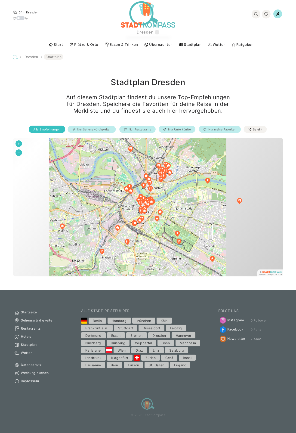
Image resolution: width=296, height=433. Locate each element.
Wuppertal (143, 343)
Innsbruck (93, 358)
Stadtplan (190, 44)
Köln (164, 321)
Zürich (150, 358)
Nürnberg (93, 343)
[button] (212, 258)
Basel (187, 358)
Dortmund (93, 335)
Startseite (25, 312)
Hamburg (119, 321)
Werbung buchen (31, 373)
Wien (122, 350)
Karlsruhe (93, 350)
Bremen (136, 335)
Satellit (255, 129)
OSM (269, 274)
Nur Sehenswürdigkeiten (91, 129)
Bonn (166, 343)
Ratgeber (242, 44)
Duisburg (118, 343)
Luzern (133, 365)
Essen (116, 335)
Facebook (231, 329)
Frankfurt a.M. (96, 328)
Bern (114, 365)
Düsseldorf (151, 328)
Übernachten (158, 44)
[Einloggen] (277, 13)
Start (56, 44)
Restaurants (27, 328)
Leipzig (176, 328)
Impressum (26, 381)
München (143, 321)
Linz (156, 350)
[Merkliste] (266, 14)
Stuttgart (125, 328)
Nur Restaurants (137, 129)
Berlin (97, 321)
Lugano (180, 365)
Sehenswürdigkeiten (34, 320)
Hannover (183, 335)
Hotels (22, 337)
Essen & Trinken (121, 44)
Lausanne (93, 365)
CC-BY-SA (277, 274)
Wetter (216, 44)
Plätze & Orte (83, 44)
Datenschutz (28, 365)
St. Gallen (156, 365)
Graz (139, 350)
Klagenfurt (119, 358)
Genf (169, 358)
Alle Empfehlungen (47, 129)
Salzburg (176, 350)
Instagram (232, 320)
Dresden (31, 57)
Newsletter (232, 339)
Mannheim (188, 343)
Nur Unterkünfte (177, 129)
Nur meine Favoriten (219, 129)
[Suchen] (256, 14)
